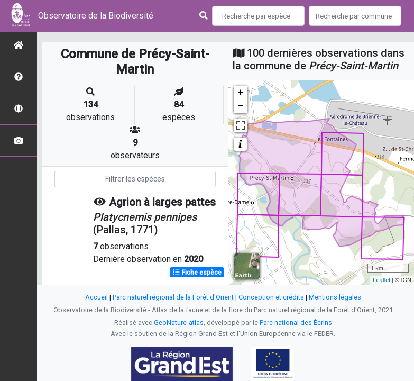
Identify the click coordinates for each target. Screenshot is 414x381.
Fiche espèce (197, 272)
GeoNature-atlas (179, 322)
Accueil (96, 297)
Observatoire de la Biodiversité (95, 16)
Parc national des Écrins (296, 322)
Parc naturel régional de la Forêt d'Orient (173, 297)
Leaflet (381, 280)
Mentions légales (335, 297)
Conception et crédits (271, 297)
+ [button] (241, 92)
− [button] (241, 106)
